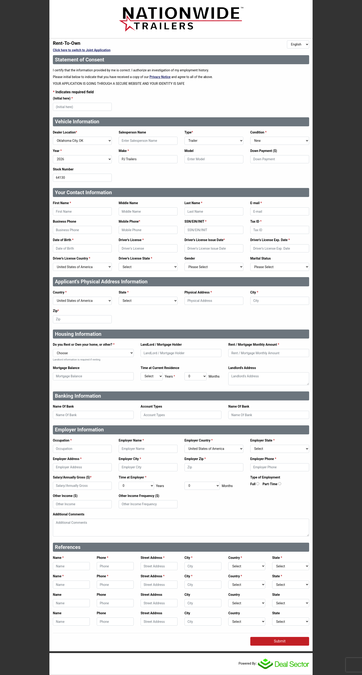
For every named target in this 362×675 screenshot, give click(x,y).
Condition (258, 132)
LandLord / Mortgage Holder (161, 344)
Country (60, 292)
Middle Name (128, 203)
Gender (189, 258)
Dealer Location (65, 132)
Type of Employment (265, 477)
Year (57, 151)
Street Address (153, 558)
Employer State (262, 440)
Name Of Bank (63, 406)
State (124, 292)
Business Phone (64, 221)
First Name (62, 203)
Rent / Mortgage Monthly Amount (253, 344)
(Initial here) (63, 98)
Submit (279, 641)
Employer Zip (195, 459)
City (254, 292)
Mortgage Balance (66, 368)
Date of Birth (63, 240)
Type (188, 132)
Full (253, 484)
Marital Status (260, 258)
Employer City (130, 459)
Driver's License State (135, 258)
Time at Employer (132, 477)
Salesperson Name (132, 132)
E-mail (256, 203)
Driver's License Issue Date (204, 240)
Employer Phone (263, 459)
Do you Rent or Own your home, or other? (84, 344)
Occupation (62, 440)
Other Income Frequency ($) (139, 496)
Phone (102, 558)
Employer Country (198, 440)
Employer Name (131, 440)
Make (124, 151)
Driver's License (131, 240)
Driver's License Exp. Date (270, 240)
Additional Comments (68, 514)
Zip (56, 311)
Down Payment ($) (263, 151)
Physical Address (198, 292)
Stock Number (63, 169)
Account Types (151, 406)
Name (58, 558)
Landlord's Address (242, 368)
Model (188, 151)
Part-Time (269, 484)
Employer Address (67, 459)
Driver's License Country (71, 258)
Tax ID (256, 221)
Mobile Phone (129, 221)
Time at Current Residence (160, 368)
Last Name (193, 203)
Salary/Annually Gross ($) (72, 477)
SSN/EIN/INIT (195, 221)
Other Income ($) (65, 496)
